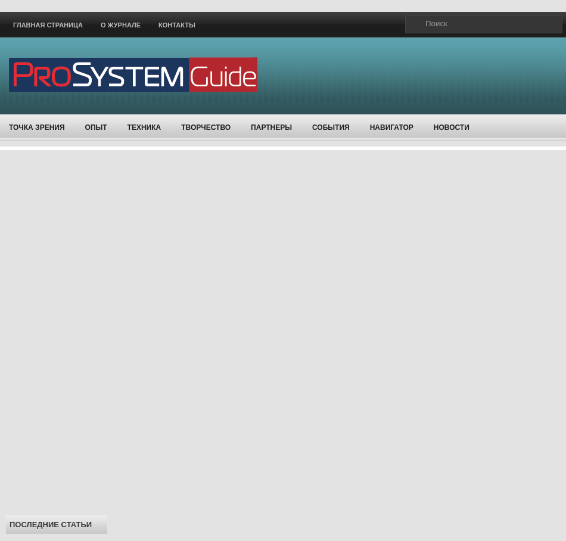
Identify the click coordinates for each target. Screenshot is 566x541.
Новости (451, 127)
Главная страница (48, 25)
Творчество (206, 127)
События (331, 127)
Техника (144, 127)
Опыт (96, 127)
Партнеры (271, 127)
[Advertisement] (56, 329)
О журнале (121, 25)
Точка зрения (37, 127)
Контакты (176, 25)
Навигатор (391, 127)
